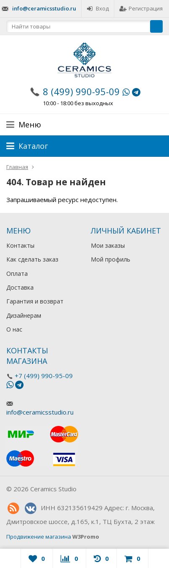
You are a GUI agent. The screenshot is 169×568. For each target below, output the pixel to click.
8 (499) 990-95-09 (81, 91)
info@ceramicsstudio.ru (44, 8)
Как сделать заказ (32, 259)
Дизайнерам (23, 315)
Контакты (20, 245)
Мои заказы (108, 245)
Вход (98, 8)
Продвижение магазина (38, 536)
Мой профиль (110, 259)
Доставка (20, 287)
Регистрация (141, 8)
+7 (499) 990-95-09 (44, 375)
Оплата (17, 274)
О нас (14, 329)
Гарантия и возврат (34, 301)
